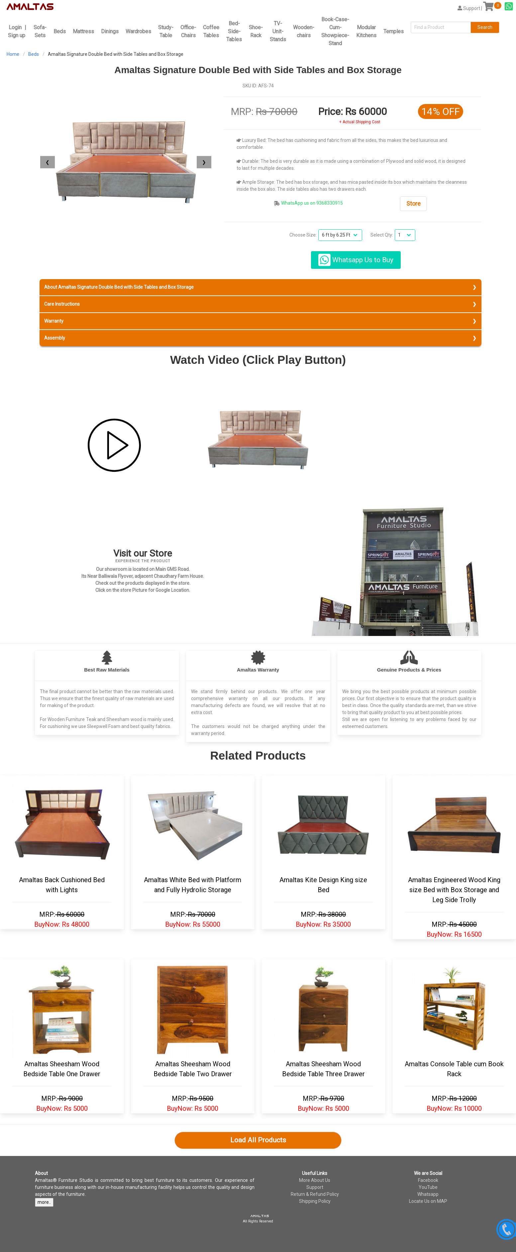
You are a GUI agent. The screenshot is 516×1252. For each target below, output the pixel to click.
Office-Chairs (188, 31)
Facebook (428, 1180)
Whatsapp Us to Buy (355, 260)
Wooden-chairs (303, 31)
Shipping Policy (315, 1201)
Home (13, 54)
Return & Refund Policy (315, 1194)
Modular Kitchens (366, 31)
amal (21, 7)
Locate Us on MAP (428, 1201)
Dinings (110, 31)
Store (413, 203)
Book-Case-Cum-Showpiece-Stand (335, 31)
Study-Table (165, 31)
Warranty (53, 321)
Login (15, 27)
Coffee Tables (211, 31)
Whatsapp (428, 1194)
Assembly (54, 338)
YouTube (428, 1187)
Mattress (83, 31)
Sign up (16, 35)
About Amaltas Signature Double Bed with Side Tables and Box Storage (119, 287)
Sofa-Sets (40, 31)
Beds (59, 31)
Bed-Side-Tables (234, 31)
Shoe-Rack (256, 31)
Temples (393, 31)
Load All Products (258, 1140)
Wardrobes (138, 31)
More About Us (314, 1180)
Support (314, 1187)
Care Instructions (62, 304)
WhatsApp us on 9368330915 (312, 203)
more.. (44, 1202)
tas (43, 7)
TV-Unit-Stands (278, 31)
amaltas (260, 1216)
